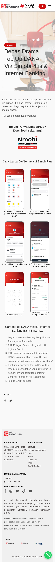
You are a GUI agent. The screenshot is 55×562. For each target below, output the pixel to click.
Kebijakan (32, 459)
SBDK (30, 456)
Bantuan (31, 447)
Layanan (10, 45)
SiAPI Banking (34, 466)
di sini (22, 529)
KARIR (30, 463)
